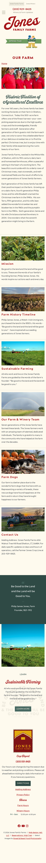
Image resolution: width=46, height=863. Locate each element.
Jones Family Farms (17, 4)
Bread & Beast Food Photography (27, 839)
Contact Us (9, 535)
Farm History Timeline (18, 314)
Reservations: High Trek (22, 836)
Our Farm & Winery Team (20, 419)
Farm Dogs (9, 477)
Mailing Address (23, 790)
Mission (7, 264)
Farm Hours (23, 806)
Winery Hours (23, 811)
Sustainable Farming (17, 369)
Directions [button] (23, 783)
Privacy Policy (23, 795)
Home (4, 64)
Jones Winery (30, 4)
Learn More (23, 709)
